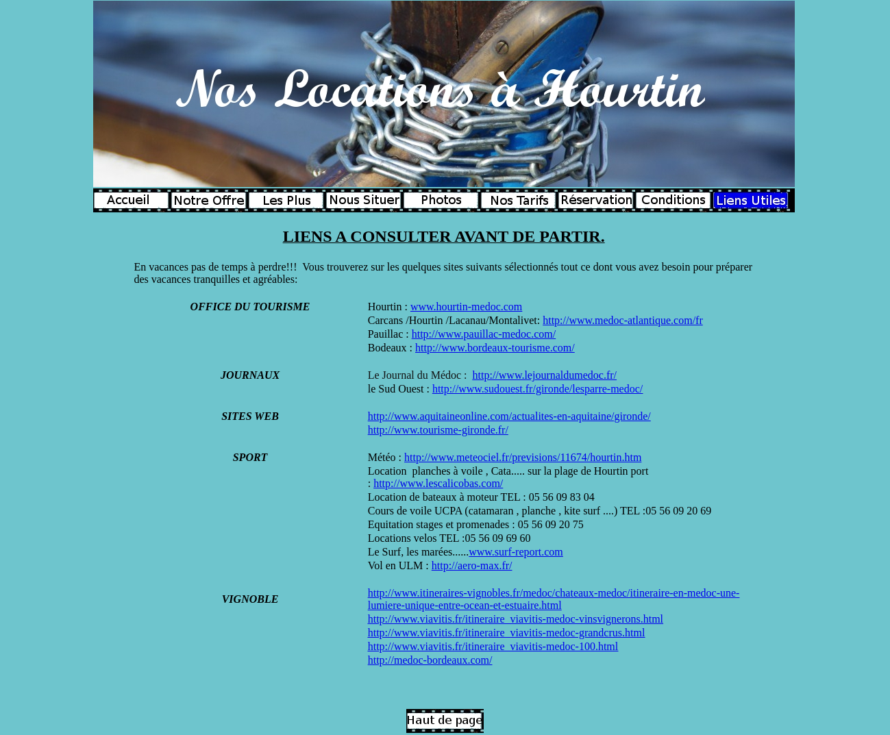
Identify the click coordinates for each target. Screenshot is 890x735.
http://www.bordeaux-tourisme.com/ (495, 347)
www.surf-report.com (516, 552)
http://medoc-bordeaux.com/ (430, 660)
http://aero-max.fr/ (472, 565)
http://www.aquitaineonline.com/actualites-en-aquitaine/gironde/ (509, 416)
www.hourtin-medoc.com (466, 306)
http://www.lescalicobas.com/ (438, 483)
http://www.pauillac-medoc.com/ (484, 334)
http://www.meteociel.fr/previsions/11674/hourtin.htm (522, 457)
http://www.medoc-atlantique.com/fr (623, 320)
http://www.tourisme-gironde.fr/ (438, 430)
